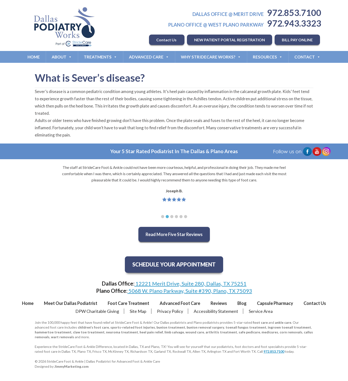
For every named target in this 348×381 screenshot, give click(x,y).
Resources (268, 56)
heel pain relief (151, 332)
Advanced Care (149, 56)
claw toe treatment (89, 332)
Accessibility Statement (216, 311)
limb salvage (174, 332)
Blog (242, 303)
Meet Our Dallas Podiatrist (70, 303)
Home (34, 56)
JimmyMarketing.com (71, 366)
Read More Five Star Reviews (174, 234)
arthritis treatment (221, 332)
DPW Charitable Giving (97, 311)
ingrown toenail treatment (289, 327)
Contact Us (166, 39)
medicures (270, 332)
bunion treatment (170, 327)
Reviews (219, 303)
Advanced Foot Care (180, 303)
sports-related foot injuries (132, 327)
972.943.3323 (294, 23)
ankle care (283, 322)
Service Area (261, 311)
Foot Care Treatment (128, 303)
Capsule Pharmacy (275, 303)
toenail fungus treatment (246, 327)
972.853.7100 (294, 12)
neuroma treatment (122, 332)
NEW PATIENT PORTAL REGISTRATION (229, 39)
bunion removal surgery (205, 327)
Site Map (138, 311)
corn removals (291, 332)
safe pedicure (249, 332)
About (62, 56)
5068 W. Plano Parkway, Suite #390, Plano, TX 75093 (190, 291)
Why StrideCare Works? (211, 56)
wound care (194, 332)
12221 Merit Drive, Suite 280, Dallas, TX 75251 (191, 283)
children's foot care (93, 327)
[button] (162, 216)
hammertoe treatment (53, 332)
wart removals (62, 337)
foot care (260, 322)
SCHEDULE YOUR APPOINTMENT (174, 264)
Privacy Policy (170, 311)
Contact (307, 56)
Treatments (100, 56)
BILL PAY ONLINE (297, 39)
